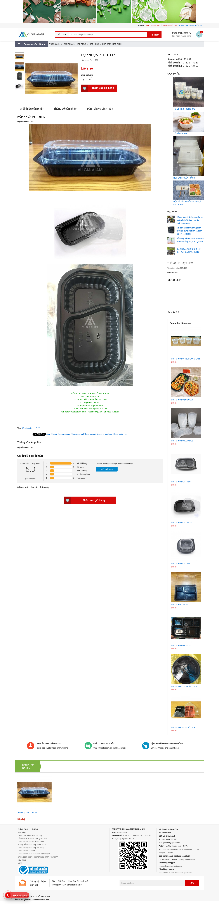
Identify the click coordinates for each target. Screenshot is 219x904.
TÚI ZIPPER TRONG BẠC (184, 108)
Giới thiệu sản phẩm (32, 108)
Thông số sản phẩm (65, 108)
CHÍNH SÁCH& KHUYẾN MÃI (191, 25)
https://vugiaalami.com (171, 849)
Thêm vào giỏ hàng (97, 88)
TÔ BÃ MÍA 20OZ (180, 133)
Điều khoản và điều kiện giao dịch (32, 838)
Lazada (170, 853)
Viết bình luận (107, 469)
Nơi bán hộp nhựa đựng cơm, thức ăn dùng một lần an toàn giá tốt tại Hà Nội (189, 230)
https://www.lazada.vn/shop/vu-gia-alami (175, 873)
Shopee (162, 853)
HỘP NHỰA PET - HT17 (27, 812)
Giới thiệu (22, 832)
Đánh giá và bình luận (100, 108)
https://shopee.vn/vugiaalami (170, 866)
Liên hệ (20, 863)
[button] (62, 34)
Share (58, 434)
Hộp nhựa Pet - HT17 (30, 428)
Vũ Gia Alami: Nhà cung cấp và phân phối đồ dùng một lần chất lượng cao (190, 220)
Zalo (197, 849)
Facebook (188, 849)
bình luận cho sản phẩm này (34, 487)
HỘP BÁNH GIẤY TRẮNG (184, 177)
